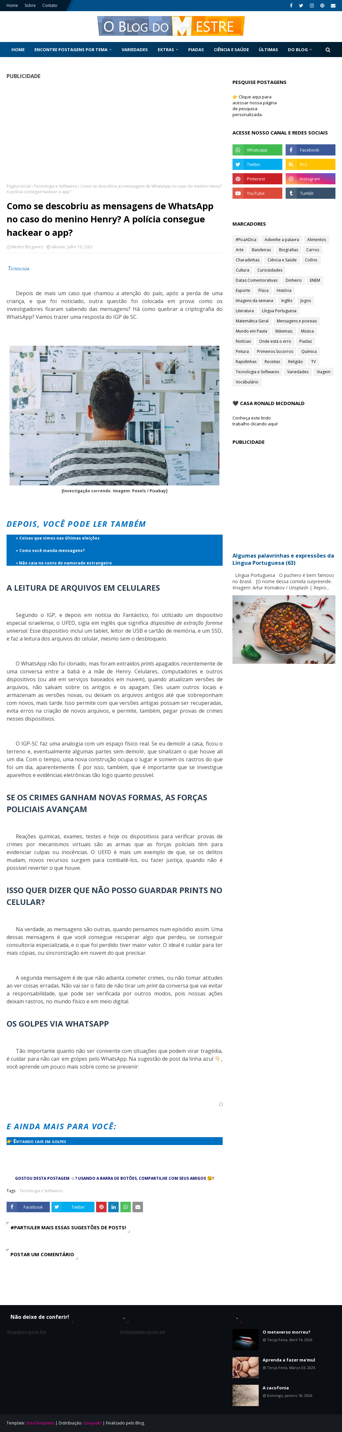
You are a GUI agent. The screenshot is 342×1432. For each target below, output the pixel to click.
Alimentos (316, 239)
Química (309, 351)
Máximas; (284, 331)
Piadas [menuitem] (196, 49)
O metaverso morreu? (287, 1332)
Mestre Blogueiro (27, 247)
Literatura (245, 311)
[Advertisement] (112, 131)
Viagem (324, 372)
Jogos (305, 300)
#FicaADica (246, 239)
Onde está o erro (275, 341)
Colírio (311, 260)
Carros (312, 250)
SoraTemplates (40, 1423)
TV (313, 361)
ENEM (315, 280)
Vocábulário (247, 382)
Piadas (305, 341)
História (284, 290)
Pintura (242, 351)
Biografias (288, 250)
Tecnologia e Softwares (55, 186)
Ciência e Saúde (282, 260)
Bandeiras (261, 250)
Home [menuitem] (18, 49)
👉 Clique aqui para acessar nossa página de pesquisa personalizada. (254, 105)
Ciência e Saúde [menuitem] (231, 49)
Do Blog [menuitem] (298, 49)
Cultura (242, 270)
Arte (240, 250)
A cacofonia (276, 1388)
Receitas (272, 361)
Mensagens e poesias (297, 321)
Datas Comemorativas (256, 280)
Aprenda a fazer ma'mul (289, 1360)
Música (307, 331)
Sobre (30, 5)
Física (263, 290)
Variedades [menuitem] (135, 49)
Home (12, 5)
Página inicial (18, 186)
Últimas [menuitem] (268, 49)
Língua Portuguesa (279, 311)
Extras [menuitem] (166, 49)
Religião (295, 361)
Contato (49, 5)
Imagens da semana (254, 300)
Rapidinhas (246, 361)
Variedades (298, 372)
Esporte (243, 290)
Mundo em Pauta (251, 331)
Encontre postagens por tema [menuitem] (71, 49)
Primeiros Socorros (275, 351)
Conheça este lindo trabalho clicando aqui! (255, 421)
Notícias (243, 341)
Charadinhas (247, 260)
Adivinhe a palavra (282, 239)
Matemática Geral (252, 321)
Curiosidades (269, 270)
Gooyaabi (92, 1423)
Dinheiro (294, 280)
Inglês (286, 300)
